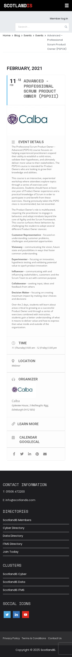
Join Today (10, 552)
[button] (67, 5)
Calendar (28, 437)
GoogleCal (29, 442)
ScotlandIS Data (14, 582)
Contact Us (55, 638)
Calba (16, 401)
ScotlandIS (48, 650)
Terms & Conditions (34, 638)
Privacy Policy (11, 638)
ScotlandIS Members (17, 520)
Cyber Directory (13, 528)
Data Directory (13, 536)
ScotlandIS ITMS (13, 590)
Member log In (59, 18)
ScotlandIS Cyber (14, 574)
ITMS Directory (12, 544)
